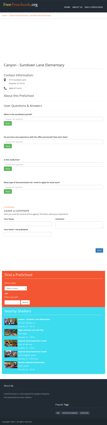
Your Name (9, 219)
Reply (8, 123)
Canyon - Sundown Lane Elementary (34, 319)
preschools (84, 413)
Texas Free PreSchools (19, 15)
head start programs (70, 413)
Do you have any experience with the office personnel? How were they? (36, 137)
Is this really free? (12, 160)
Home (67, 7)
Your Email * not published (16, 229)
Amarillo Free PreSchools (40, 15)
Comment (59, 219)
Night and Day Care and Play (30, 330)
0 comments (9, 207)
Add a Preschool (94, 7)
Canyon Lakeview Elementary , (31, 362)
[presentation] (23, 243)
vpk (58, 413)
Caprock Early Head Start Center (32, 341)
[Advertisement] (53, 38)
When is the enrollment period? (18, 114)
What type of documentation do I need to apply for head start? (32, 182)
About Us (77, 7)
